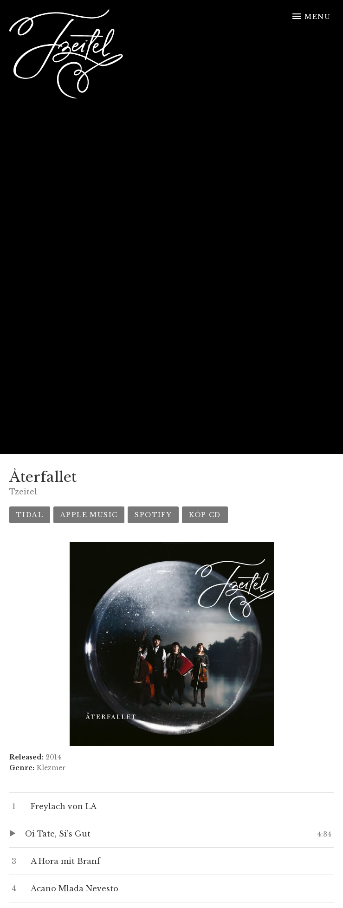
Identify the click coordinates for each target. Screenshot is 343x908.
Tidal (29, 515)
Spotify (153, 515)
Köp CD (204, 515)
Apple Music (88, 515)
